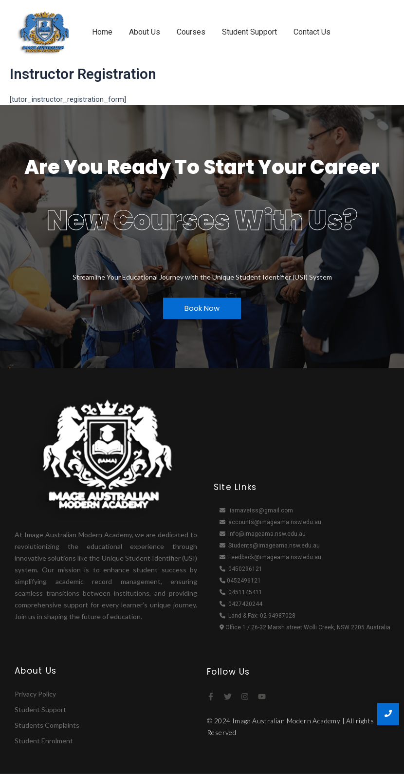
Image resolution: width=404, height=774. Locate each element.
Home (102, 32)
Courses (191, 32)
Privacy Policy (35, 694)
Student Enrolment (44, 740)
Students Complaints (47, 725)
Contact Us (312, 32)
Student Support (249, 32)
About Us (144, 32)
